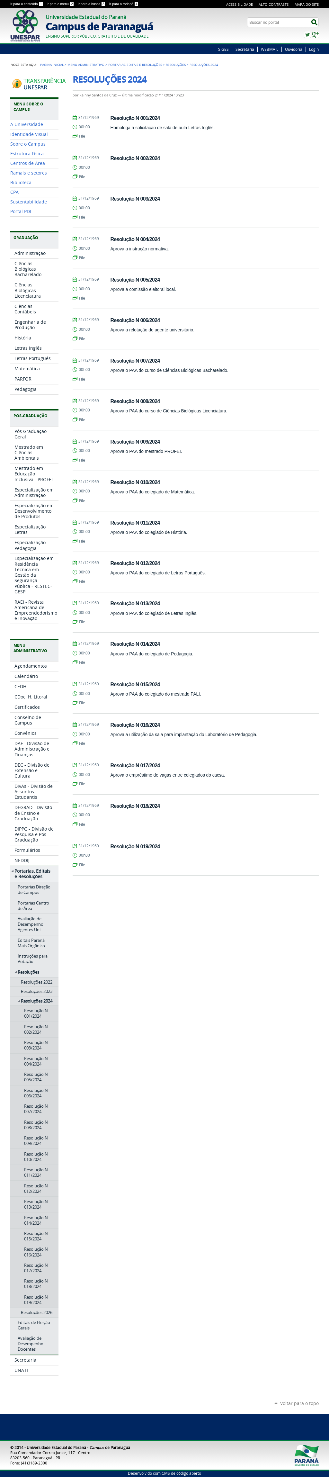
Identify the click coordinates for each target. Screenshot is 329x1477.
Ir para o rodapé (124, 4)
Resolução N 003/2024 (135, 199)
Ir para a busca (92, 4)
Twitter (307, 35)
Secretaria (245, 49)
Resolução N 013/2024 (135, 603)
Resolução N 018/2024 (135, 806)
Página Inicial (52, 64)
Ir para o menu (61, 4)
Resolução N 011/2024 (135, 523)
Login (314, 49)
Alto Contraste (274, 4)
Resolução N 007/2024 (135, 361)
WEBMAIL (269, 49)
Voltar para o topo (299, 1403)
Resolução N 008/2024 (135, 401)
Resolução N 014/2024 (135, 644)
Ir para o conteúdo (27, 4)
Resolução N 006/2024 (135, 320)
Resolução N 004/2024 (135, 239)
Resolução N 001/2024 (135, 118)
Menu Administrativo (85, 64)
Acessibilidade (239, 4)
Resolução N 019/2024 (135, 846)
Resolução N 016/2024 (135, 725)
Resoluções (176, 64)
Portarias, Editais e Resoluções (135, 64)
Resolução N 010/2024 (135, 482)
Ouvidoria (293, 49)
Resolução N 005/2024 (135, 280)
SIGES (223, 49)
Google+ (315, 35)
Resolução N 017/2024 (135, 765)
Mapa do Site (307, 4)
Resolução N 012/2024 (135, 563)
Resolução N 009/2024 (135, 442)
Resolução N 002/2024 (135, 158)
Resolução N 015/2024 (135, 684)
